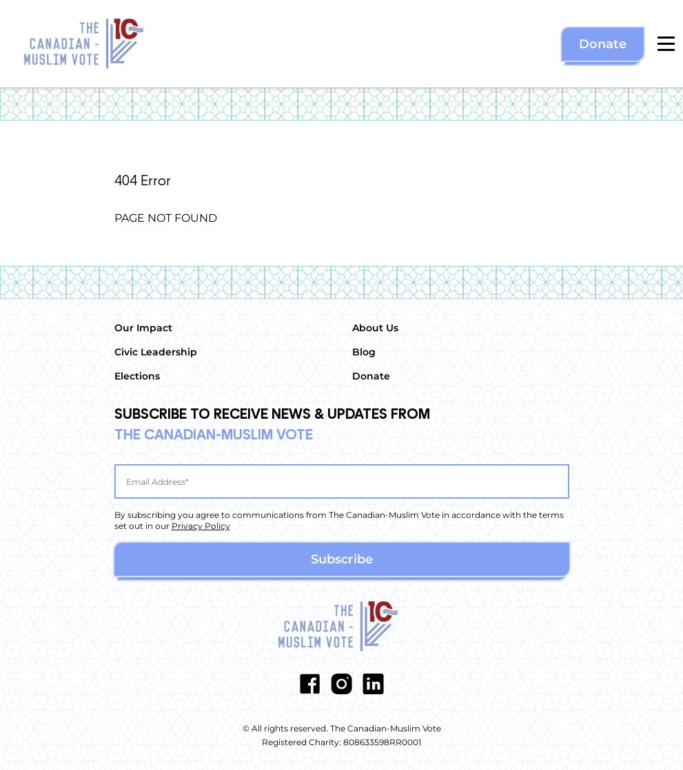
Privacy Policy (201, 526)
